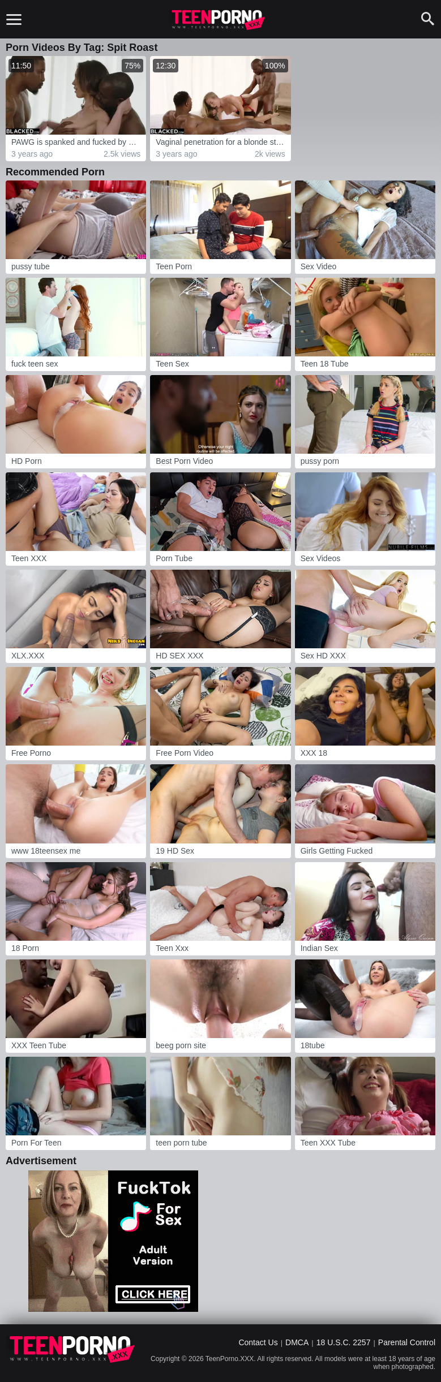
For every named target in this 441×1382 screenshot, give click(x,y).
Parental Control (406, 1342)
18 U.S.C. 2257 (343, 1342)
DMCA (297, 1342)
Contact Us (257, 1342)
